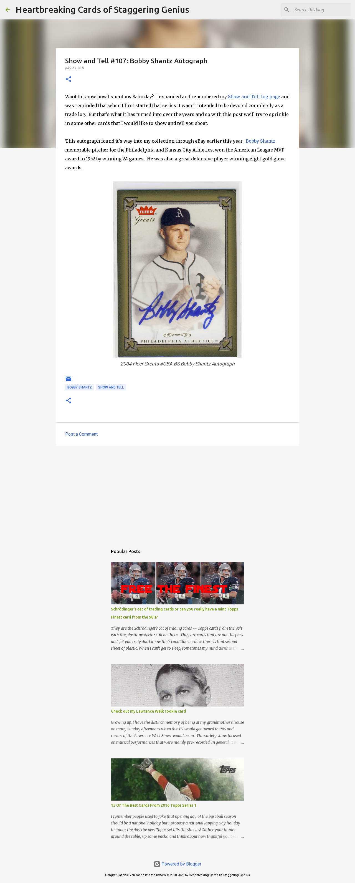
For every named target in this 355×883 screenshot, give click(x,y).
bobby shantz (79, 387)
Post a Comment (81, 434)
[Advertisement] (177, 493)
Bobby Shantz (260, 141)
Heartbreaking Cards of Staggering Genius (102, 9)
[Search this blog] (321, 9)
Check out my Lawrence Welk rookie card (148, 711)
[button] (68, 79)
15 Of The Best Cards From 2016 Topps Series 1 (153, 805)
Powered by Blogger (177, 864)
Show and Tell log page (254, 96)
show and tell (111, 387)
